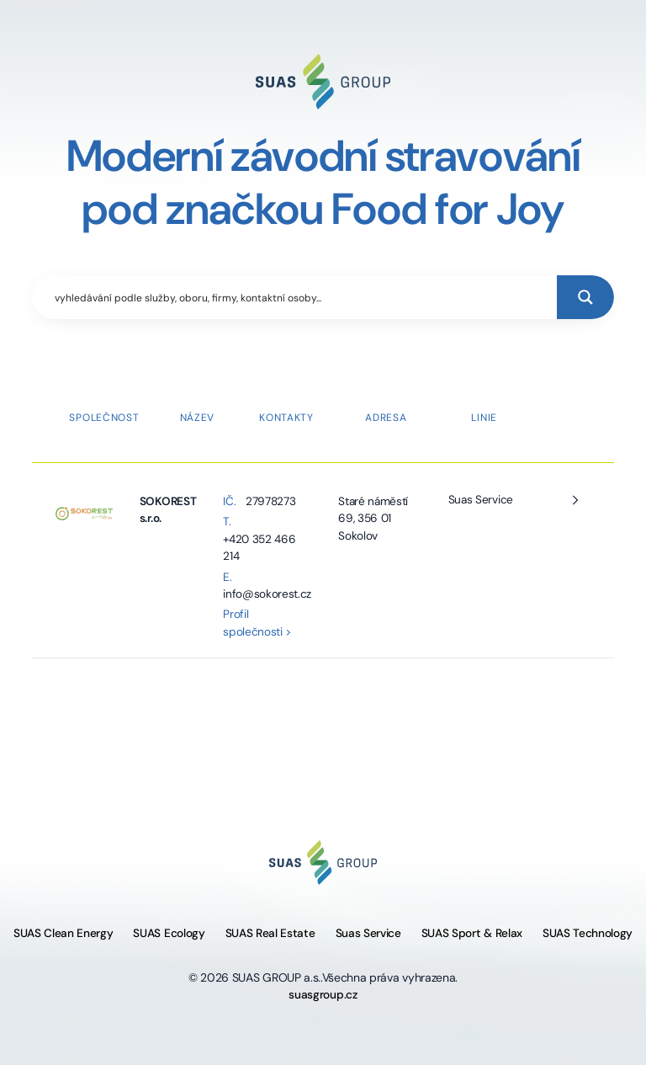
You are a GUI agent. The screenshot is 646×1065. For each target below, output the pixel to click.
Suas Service (480, 500)
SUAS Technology (588, 933)
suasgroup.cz (323, 995)
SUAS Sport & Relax (471, 933)
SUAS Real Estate (270, 933)
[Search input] (301, 297)
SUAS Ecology (168, 933)
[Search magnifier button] (585, 297)
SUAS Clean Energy (63, 933)
